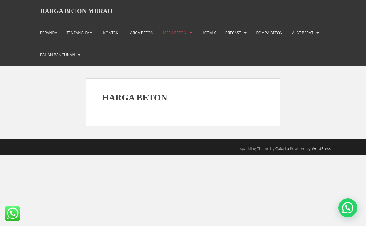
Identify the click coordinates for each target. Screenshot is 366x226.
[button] (347, 207)
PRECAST (233, 32)
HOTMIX (209, 32)
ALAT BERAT (302, 32)
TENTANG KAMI (80, 32)
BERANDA (48, 32)
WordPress (321, 148)
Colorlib (282, 148)
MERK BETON (174, 32)
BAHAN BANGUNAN (57, 54)
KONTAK (110, 32)
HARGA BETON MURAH (76, 11)
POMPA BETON (269, 32)
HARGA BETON (140, 32)
